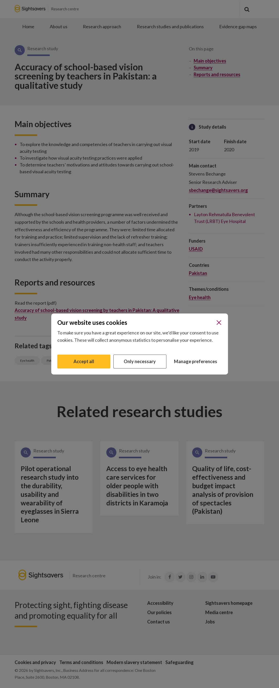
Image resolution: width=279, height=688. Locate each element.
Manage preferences (195, 361)
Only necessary (140, 361)
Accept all (83, 361)
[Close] (219, 323)
